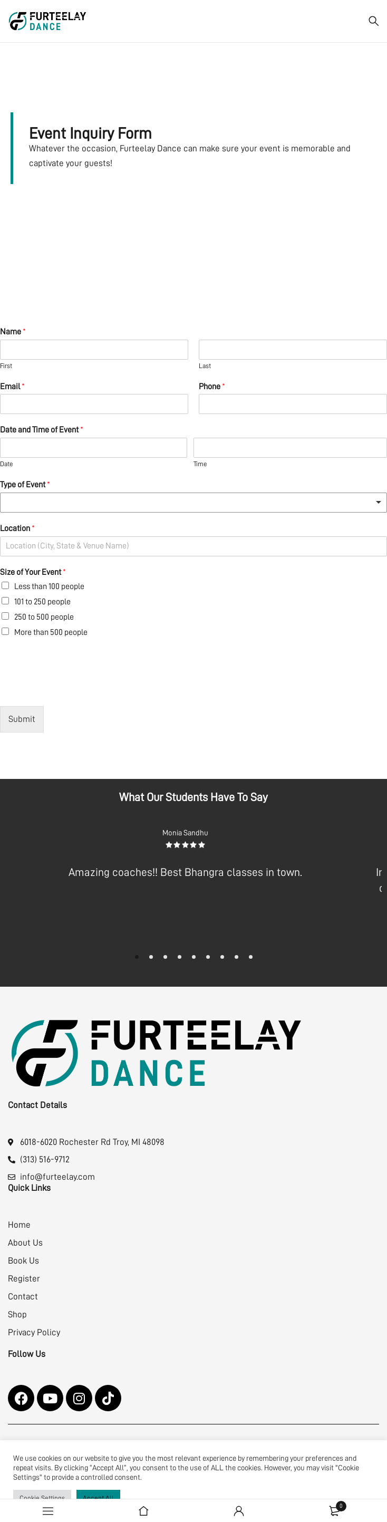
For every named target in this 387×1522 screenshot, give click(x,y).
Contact (23, 1296)
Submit (21, 719)
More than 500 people (51, 632)
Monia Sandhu (186, 833)
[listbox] (193, 503)
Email (12, 386)
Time (200, 463)
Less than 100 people (49, 586)
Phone (212, 386)
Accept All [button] (98, 1498)
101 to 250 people (42, 602)
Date (6, 463)
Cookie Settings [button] (42, 1498)
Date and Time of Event (41, 430)
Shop (17, 1314)
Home (19, 1224)
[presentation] (80, 688)
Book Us (23, 1260)
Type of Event (25, 484)
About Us (25, 1242)
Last (205, 365)
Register (24, 1278)
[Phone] (293, 404)
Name (13, 331)
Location (17, 528)
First (6, 365)
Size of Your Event (33, 572)
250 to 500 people (44, 617)
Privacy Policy (34, 1332)
